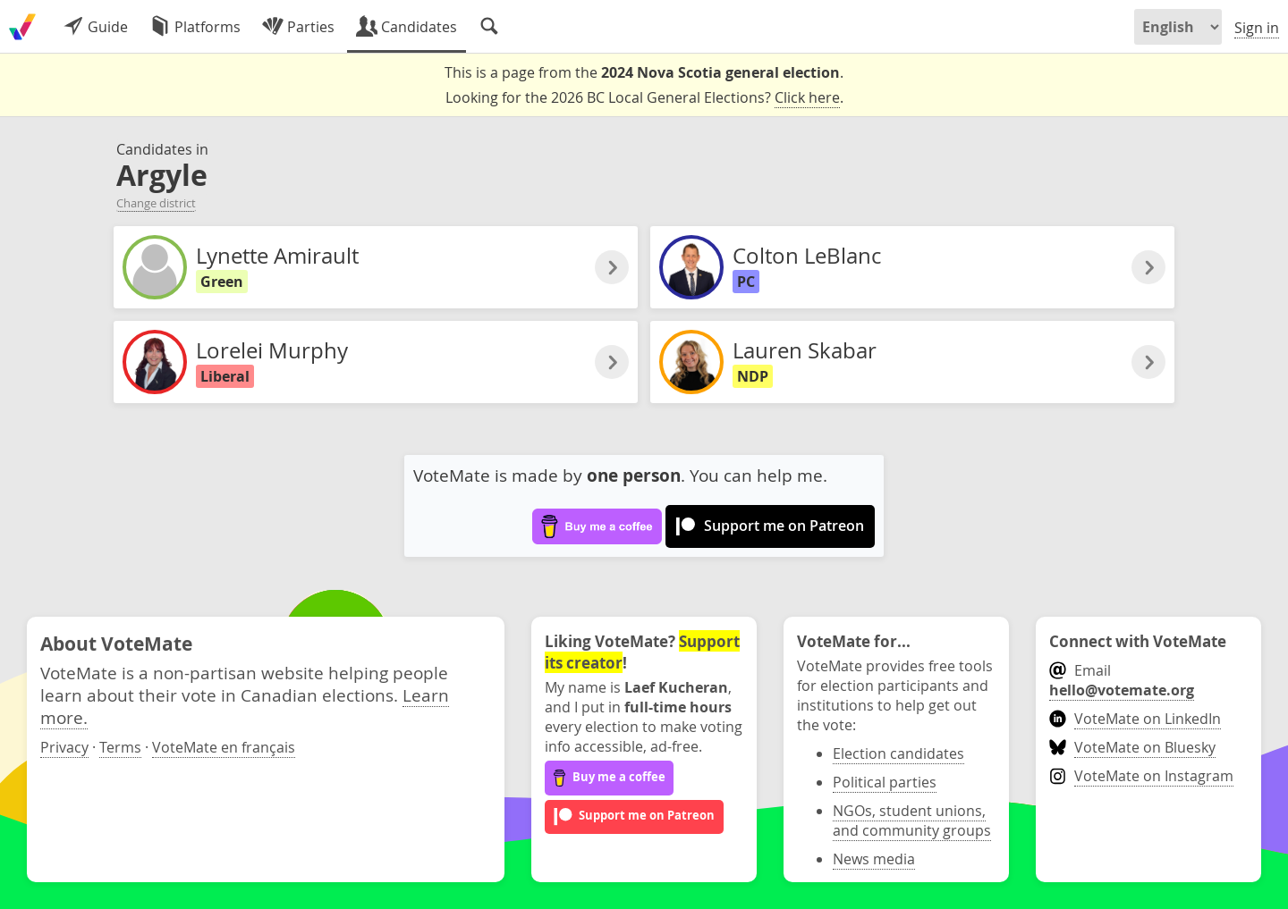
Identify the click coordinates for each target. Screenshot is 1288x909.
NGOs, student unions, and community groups (912, 820)
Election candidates (898, 753)
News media (874, 859)
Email (1121, 680)
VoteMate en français (223, 747)
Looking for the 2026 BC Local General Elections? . (644, 98)
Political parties (884, 782)
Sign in (1256, 28)
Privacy (64, 747)
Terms (120, 747)
